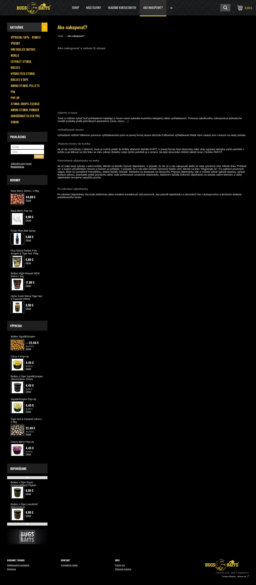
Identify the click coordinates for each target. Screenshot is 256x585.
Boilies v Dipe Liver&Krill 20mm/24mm (24, 506)
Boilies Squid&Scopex (23, 336)
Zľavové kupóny (123, 569)
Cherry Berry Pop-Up (22, 441)
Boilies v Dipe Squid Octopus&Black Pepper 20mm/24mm (23, 485)
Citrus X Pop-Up (20, 356)
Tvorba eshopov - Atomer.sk (235, 576)
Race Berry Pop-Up (21, 210)
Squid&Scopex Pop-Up (23, 399)
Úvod (60, 36)
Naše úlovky (93, 8)
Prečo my (120, 565)
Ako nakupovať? (153, 8)
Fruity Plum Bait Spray (23, 230)
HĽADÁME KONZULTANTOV (122, 8)
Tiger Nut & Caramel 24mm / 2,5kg (26, 420)
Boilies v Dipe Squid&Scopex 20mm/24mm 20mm (27, 378)
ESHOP (75, 8)
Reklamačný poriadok (18, 565)
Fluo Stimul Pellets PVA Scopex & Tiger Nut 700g (24, 252)
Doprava (11, 569)
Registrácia (17, 166)
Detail (28, 200)
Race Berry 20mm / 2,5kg (25, 190)
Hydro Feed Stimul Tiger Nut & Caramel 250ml (26, 297)
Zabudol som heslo (21, 163)
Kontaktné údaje (69, 565)
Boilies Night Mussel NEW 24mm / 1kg (25, 275)
